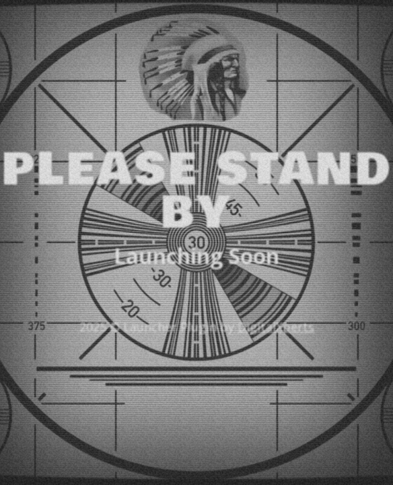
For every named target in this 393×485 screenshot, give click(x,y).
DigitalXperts (276, 327)
